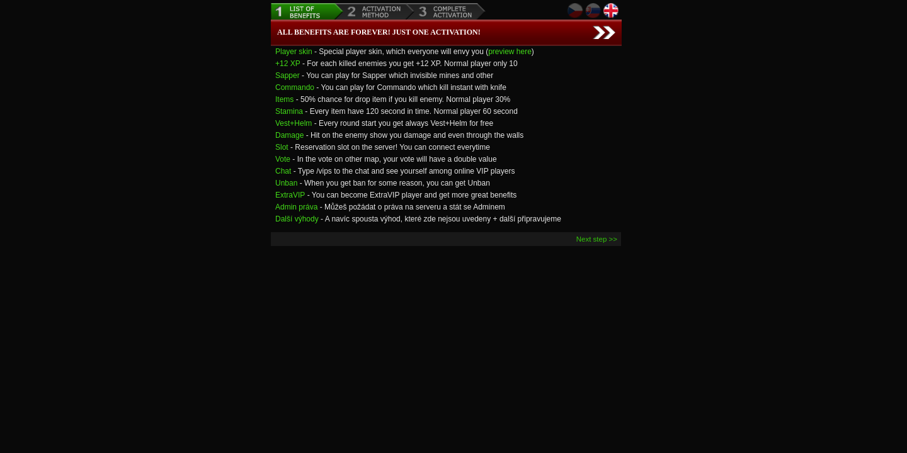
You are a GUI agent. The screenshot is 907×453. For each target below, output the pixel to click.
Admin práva (296, 207)
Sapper (287, 75)
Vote (282, 159)
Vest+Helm (293, 123)
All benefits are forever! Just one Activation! (379, 32)
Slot (281, 147)
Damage (289, 135)
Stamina (289, 111)
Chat (283, 171)
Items (284, 99)
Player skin (293, 51)
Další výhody (297, 219)
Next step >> (596, 239)
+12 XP (287, 63)
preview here (510, 51)
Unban (286, 183)
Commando (294, 87)
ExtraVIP (290, 195)
